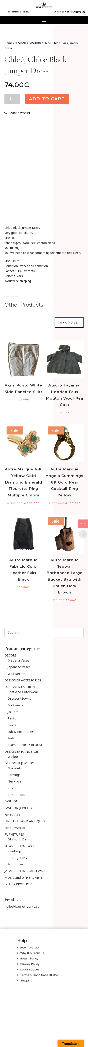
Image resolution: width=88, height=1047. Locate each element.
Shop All (69, 322)
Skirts (12, 725)
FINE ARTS (12, 814)
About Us (26, 12)
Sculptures (15, 864)
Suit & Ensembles (21, 731)
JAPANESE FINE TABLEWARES (26, 871)
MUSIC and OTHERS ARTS (23, 877)
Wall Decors (16, 674)
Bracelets (15, 768)
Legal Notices (29, 970)
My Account (58, 12)
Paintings (14, 851)
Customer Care (14, 12)
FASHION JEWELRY (18, 808)
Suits (11, 738)
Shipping (26, 980)
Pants (12, 718)
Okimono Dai (17, 839)
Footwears (15, 705)
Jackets (13, 712)
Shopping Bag (79, 12)
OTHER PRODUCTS (18, 884)
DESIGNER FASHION (28, 43)
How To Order (29, 948)
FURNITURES (14, 834)
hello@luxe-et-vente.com (23, 906)
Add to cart (47, 98)
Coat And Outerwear (23, 692)
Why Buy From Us (32, 953)
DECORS (10, 655)
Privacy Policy (30, 964)
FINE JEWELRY (15, 827)
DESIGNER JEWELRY (19, 763)
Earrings (14, 775)
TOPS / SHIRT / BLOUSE (25, 745)
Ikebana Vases (18, 660)
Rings (12, 788)
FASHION (11, 801)
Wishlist (68, 12)
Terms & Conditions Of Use (39, 975)
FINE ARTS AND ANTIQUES (24, 821)
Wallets (13, 756)
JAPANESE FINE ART (19, 846)
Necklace (14, 781)
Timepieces (16, 794)
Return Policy (29, 959)
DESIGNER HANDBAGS (21, 751)
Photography (17, 857)
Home (8, 43)
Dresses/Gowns (19, 698)
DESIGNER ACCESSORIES (22, 680)
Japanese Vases (19, 667)
